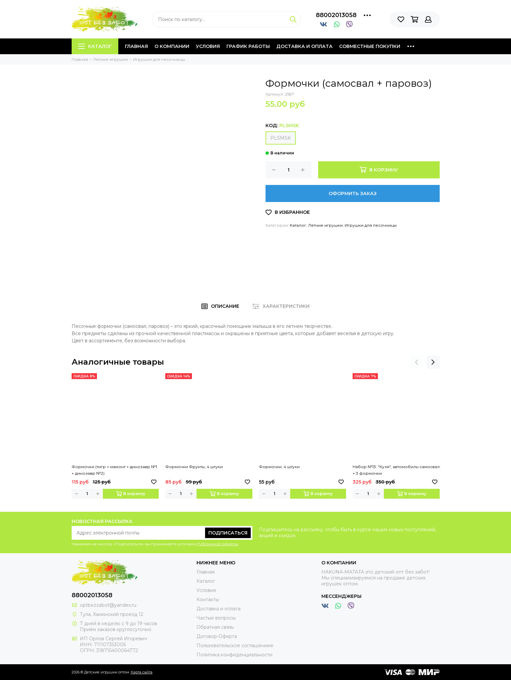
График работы (248, 46)
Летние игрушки (325, 225)
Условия (208, 46)
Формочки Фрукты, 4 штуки (194, 466)
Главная (136, 46)
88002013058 (336, 15)
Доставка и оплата (304, 46)
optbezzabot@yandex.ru (108, 605)
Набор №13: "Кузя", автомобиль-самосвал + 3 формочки (396, 470)
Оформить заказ (353, 193)
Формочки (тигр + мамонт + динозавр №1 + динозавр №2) (114, 470)
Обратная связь (215, 627)
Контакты (208, 599)
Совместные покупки (369, 46)
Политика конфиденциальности (234, 655)
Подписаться (227, 533)
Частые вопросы (216, 618)
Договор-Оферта (217, 636)
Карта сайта (141, 672)
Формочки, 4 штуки (279, 466)
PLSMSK (280, 138)
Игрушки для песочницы (371, 225)
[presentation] (416, 362)
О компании (171, 46)
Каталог (95, 46)
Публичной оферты (217, 543)
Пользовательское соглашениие (235, 645)
